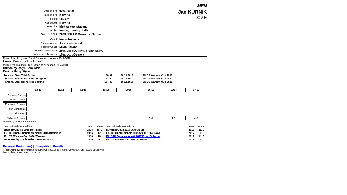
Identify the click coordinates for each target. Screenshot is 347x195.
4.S (173, 118)
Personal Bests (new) (17, 146)
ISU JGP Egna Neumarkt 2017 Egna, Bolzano (133, 136)
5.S (151, 118)
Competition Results (49, 146)
